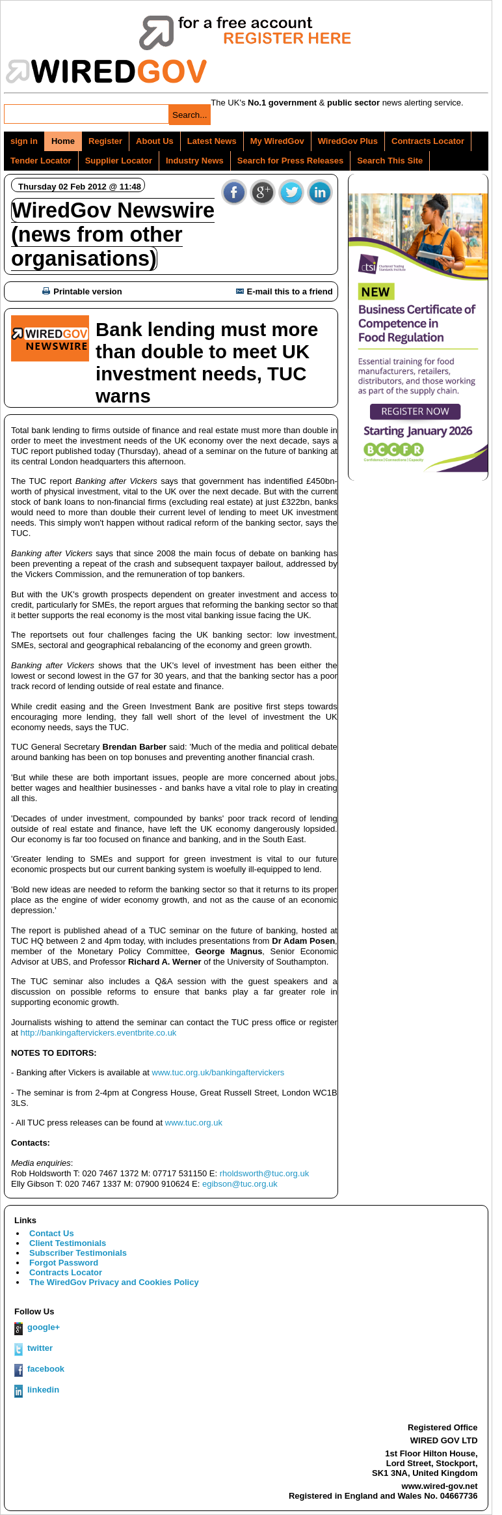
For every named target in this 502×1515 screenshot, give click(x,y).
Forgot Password (63, 1262)
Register (105, 141)
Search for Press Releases (290, 160)
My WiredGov (277, 141)
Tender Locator (41, 160)
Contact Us (51, 1233)
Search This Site (390, 160)
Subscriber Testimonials (78, 1253)
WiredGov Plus (348, 141)
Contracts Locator (427, 141)
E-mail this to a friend (284, 291)
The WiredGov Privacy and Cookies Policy (114, 1282)
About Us (155, 141)
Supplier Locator (118, 160)
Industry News (195, 160)
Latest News (212, 141)
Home (63, 141)
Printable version (82, 291)
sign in (24, 141)
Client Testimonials (67, 1243)
